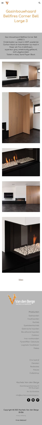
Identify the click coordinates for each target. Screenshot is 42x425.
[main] (21, 16)
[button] (2, 3)
